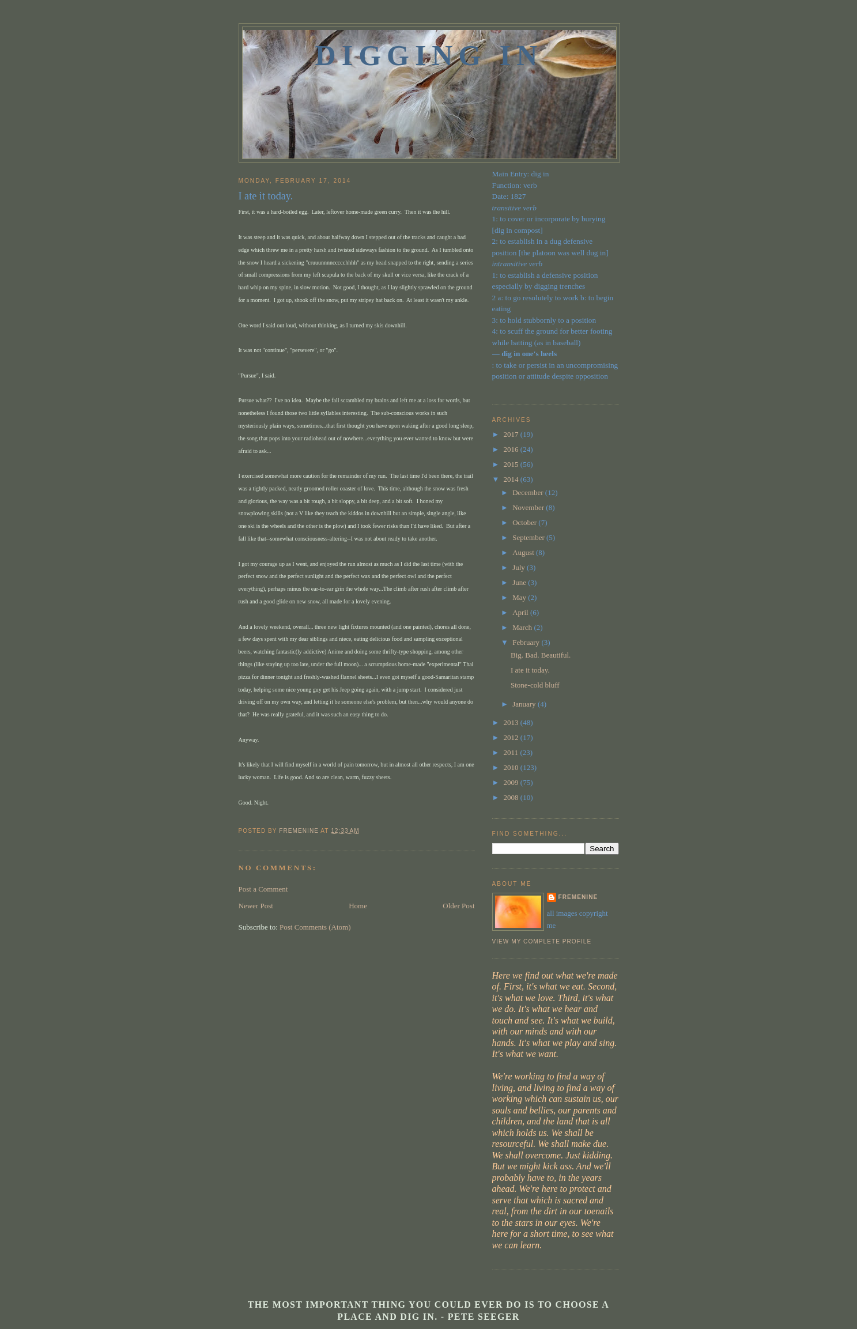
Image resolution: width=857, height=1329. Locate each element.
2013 (512, 722)
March (523, 627)
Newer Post (256, 905)
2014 (512, 479)
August (524, 552)
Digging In (429, 55)
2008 (512, 797)
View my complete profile (542, 941)
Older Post (458, 905)
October (525, 522)
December (528, 492)
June (520, 582)
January (525, 704)
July (519, 567)
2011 (512, 752)
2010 (512, 767)
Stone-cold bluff (535, 685)
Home (358, 905)
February (526, 642)
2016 (512, 449)
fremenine (578, 897)
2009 (512, 782)
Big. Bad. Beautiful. (541, 655)
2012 (512, 737)
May (520, 597)
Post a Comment (263, 889)
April (521, 612)
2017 (512, 434)
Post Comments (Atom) (315, 927)
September (529, 537)
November (529, 507)
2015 (512, 464)
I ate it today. (530, 670)
